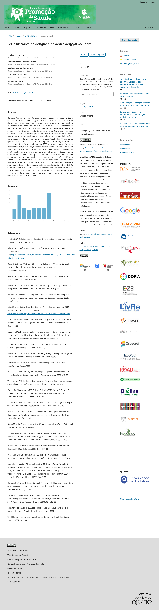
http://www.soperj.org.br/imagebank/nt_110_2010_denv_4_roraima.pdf (38, 313)
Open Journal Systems (130, 499)
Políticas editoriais (58, 27)
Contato (87, 27)
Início (9, 36)
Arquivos (27, 27)
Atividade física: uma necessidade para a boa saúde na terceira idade (135, 125)
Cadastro (143, 2)
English (126, 55)
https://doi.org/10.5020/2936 (25, 92)
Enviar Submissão (129, 40)
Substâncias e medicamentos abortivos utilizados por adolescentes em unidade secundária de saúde (133, 83)
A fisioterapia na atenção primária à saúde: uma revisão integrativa (135, 104)
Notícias (76, 27)
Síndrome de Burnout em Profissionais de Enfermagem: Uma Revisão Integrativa (135, 114)
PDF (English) (98, 54)
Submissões (41, 27)
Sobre (6, 27)
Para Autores (125, 148)
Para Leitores (125, 144)
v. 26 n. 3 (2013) (31, 36)
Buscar (149, 27)
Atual (17, 27)
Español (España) (130, 59)
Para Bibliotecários (127, 152)
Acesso (153, 2)
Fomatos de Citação (89, 94)
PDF (85, 54)
